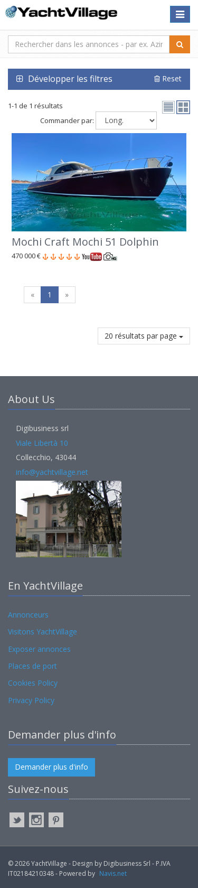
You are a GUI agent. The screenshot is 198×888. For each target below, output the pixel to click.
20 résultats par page (144, 336)
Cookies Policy (33, 683)
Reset (168, 78)
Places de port (32, 666)
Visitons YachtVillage (42, 632)
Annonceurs (28, 615)
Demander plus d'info (51, 767)
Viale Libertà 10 (42, 443)
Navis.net (113, 873)
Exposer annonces (39, 649)
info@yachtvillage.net (52, 472)
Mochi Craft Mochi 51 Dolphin (85, 242)
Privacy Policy (31, 700)
